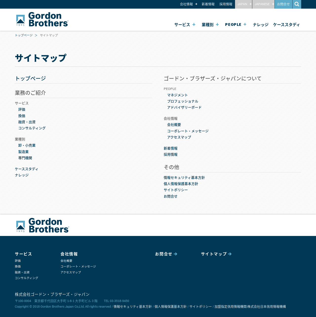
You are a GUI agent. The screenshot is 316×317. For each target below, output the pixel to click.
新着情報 (208, 4)
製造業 (23, 152)
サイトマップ (214, 254)
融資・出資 (27, 122)
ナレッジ (261, 25)
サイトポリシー (176, 190)
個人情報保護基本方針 (181, 184)
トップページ (24, 35)
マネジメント (177, 95)
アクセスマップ (179, 137)
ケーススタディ (286, 25)
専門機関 (25, 158)
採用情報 (225, 4)
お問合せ (283, 4)
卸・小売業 (27, 145)
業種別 (208, 25)
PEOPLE (233, 25)
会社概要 (174, 125)
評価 (21, 109)
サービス (182, 25)
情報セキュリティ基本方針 (184, 178)
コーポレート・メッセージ (188, 131)
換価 (21, 116)
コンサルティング (32, 128)
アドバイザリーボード (184, 107)
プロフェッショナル (182, 101)
